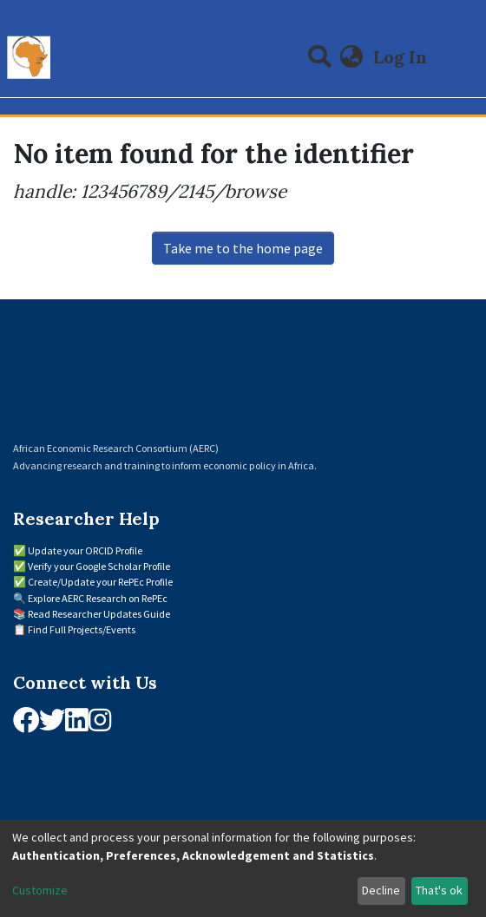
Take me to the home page (243, 248)
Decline (381, 890)
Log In (401, 57)
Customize (40, 890)
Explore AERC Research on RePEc (97, 598)
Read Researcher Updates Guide (99, 613)
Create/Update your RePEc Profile (100, 581)
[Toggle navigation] (461, 57)
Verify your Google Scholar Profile (99, 566)
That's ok (439, 890)
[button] (352, 57)
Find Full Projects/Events (81, 629)
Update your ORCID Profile (85, 550)
